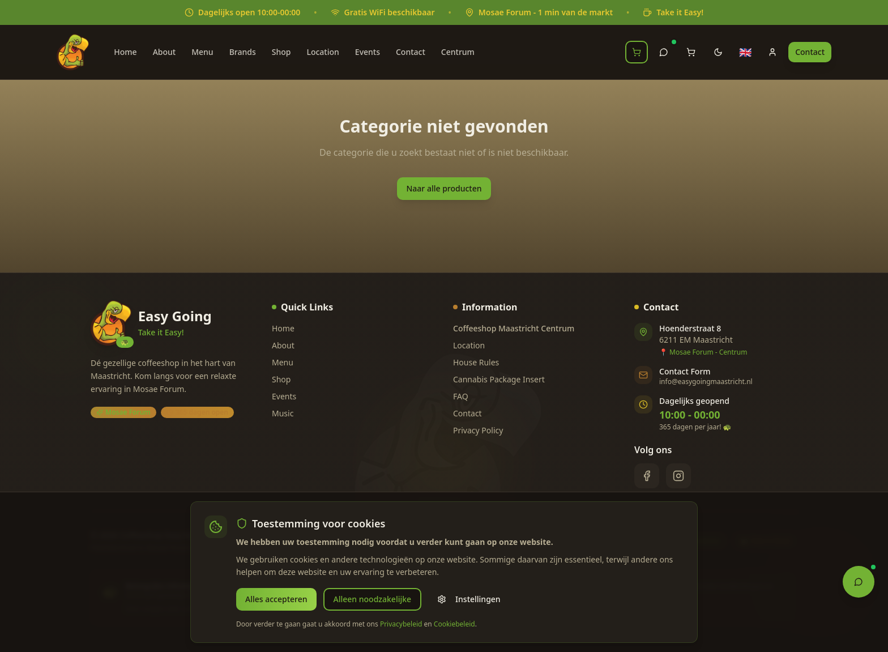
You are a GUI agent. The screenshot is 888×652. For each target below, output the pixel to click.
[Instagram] (678, 475)
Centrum (458, 51)
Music (282, 413)
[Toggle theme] (718, 52)
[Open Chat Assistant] (858, 580)
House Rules (476, 362)
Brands (242, 51)
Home (125, 51)
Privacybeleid (401, 624)
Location (322, 51)
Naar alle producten (443, 188)
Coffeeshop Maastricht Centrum (513, 328)
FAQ (460, 396)
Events (367, 51)
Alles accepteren (276, 599)
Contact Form (685, 371)
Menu (202, 51)
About (164, 51)
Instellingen (469, 599)
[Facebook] (646, 475)
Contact (410, 51)
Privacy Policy (478, 430)
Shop (281, 51)
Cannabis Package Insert (499, 379)
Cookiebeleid (454, 624)
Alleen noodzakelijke (373, 599)
